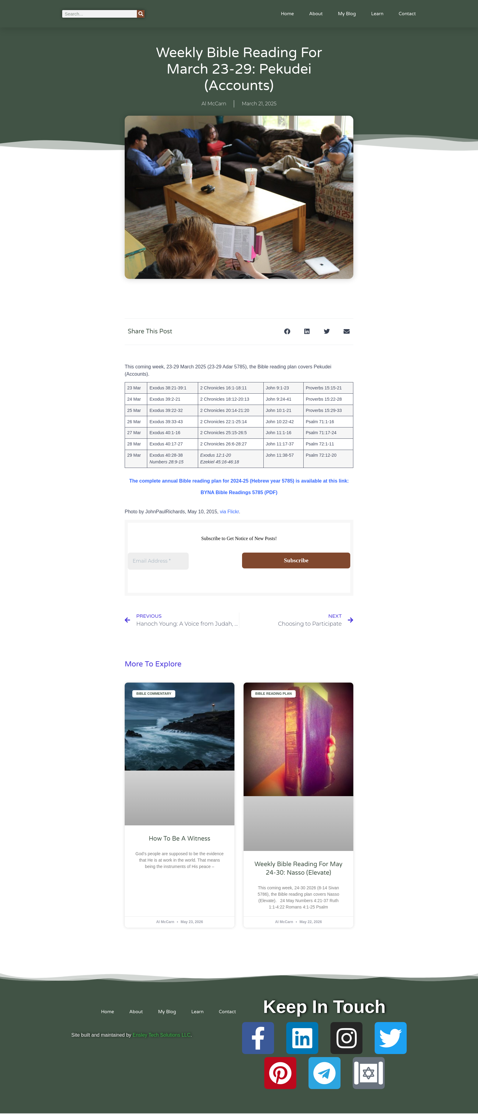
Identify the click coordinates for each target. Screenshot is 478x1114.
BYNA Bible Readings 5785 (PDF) (239, 492)
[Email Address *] (158, 561)
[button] (287, 332)
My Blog (347, 13)
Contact (407, 13)
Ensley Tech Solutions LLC (162, 1035)
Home (287, 13)
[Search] (140, 14)
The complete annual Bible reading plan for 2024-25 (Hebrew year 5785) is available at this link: (239, 480)
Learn (377, 13)
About (316, 13)
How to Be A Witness (179, 839)
